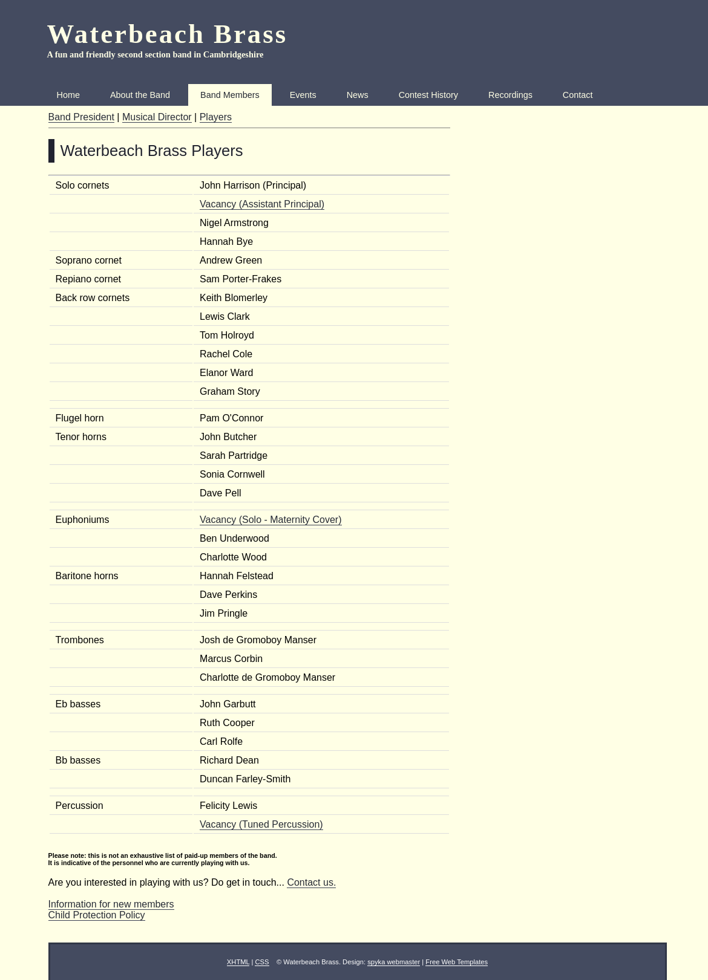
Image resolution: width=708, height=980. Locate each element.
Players (216, 117)
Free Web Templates (456, 961)
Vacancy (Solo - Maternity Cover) (270, 519)
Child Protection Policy (96, 915)
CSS (262, 961)
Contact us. (311, 882)
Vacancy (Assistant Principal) (262, 204)
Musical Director (157, 117)
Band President (81, 117)
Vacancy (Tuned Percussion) (261, 824)
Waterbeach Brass (167, 34)
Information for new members (111, 904)
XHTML (238, 961)
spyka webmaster (393, 961)
